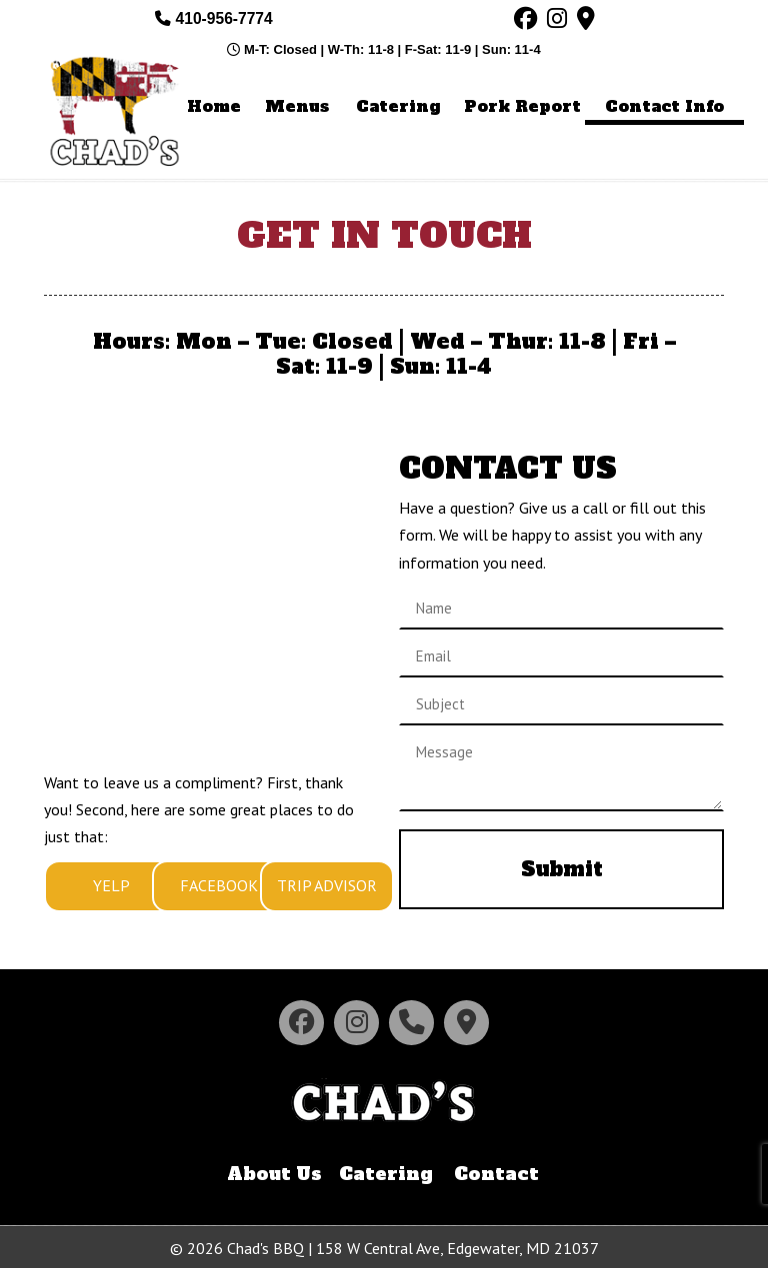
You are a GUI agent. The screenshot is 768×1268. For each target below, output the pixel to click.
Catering (386, 1173)
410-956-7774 (213, 18)
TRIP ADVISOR (327, 885)
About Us (274, 1173)
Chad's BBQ (119, 110)
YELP (111, 885)
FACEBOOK (219, 885)
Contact (496, 1173)
